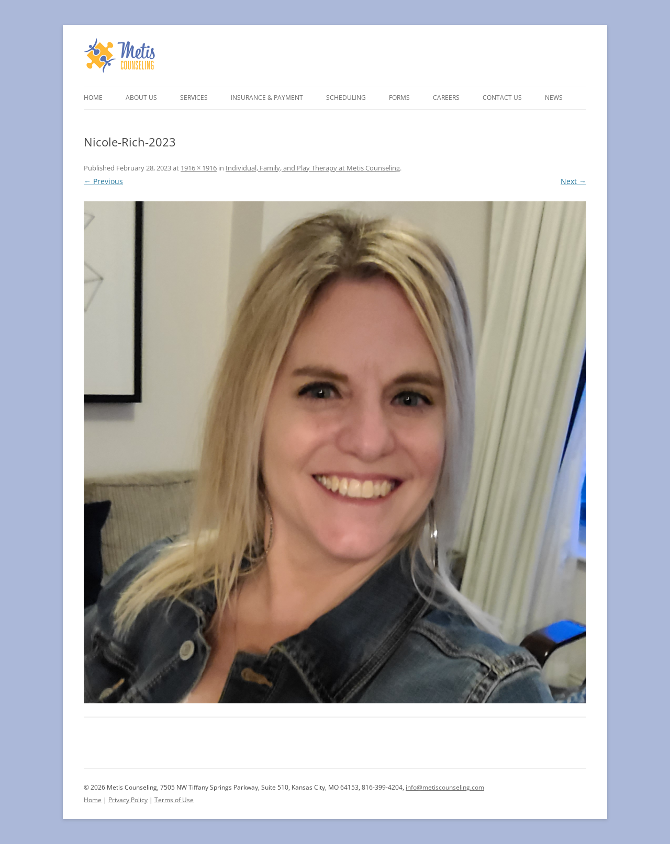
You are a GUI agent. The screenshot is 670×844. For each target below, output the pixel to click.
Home (93, 97)
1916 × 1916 (199, 168)
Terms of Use (174, 799)
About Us (141, 97)
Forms (399, 97)
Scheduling (346, 97)
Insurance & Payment (267, 97)
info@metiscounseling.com (445, 787)
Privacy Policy (128, 799)
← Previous (103, 181)
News (554, 97)
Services (194, 97)
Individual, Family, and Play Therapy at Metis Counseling (313, 168)
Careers (446, 97)
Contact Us (502, 97)
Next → (573, 181)
